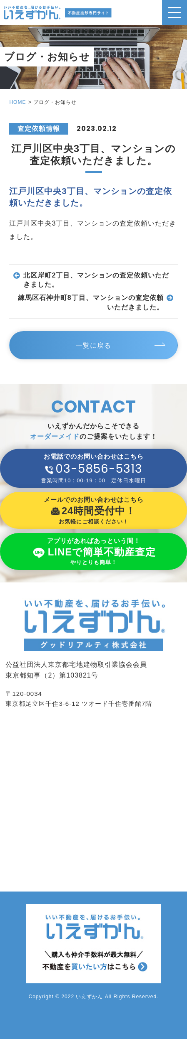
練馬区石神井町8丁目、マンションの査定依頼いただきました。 (91, 302)
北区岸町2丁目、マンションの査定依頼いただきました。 (96, 280)
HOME (17, 102)
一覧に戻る (93, 345)
